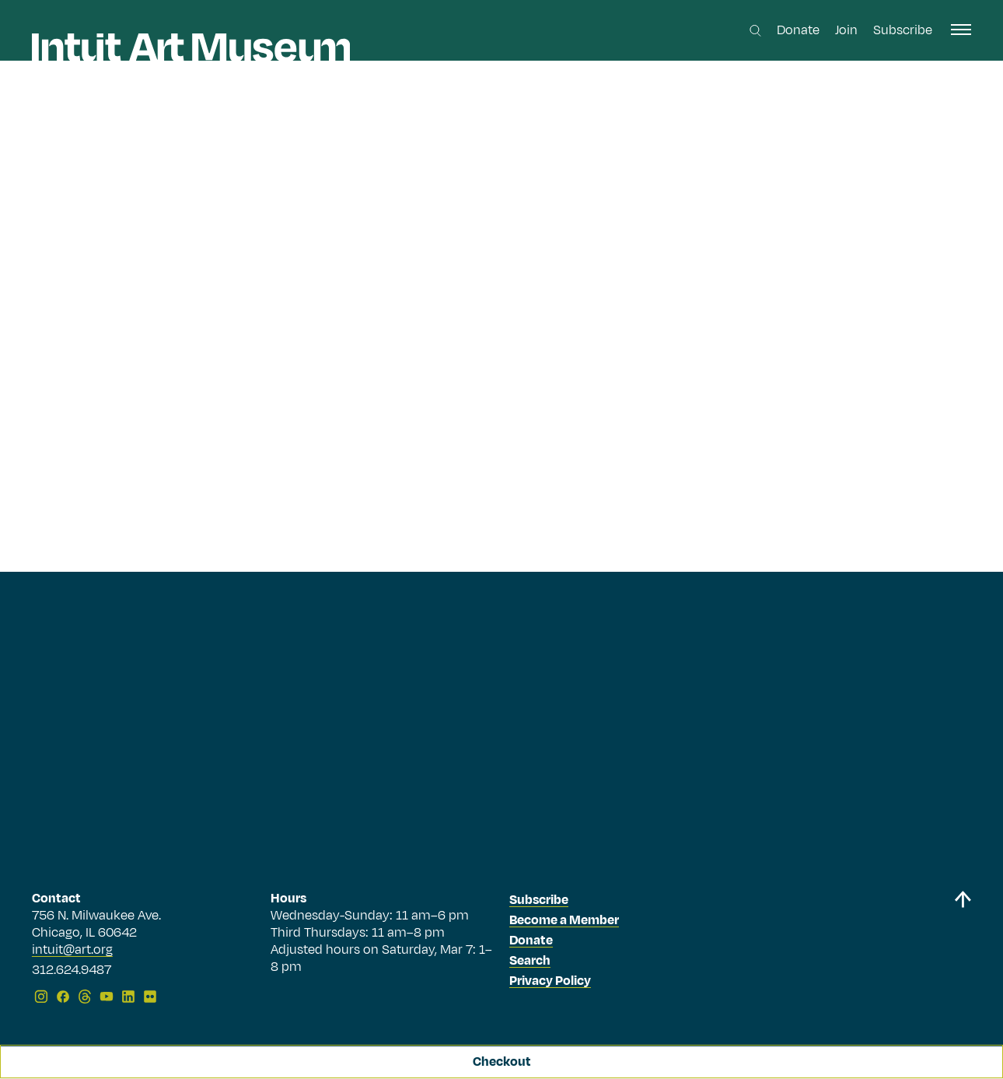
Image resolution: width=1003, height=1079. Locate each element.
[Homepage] (191, 47)
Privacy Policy (550, 981)
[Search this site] (755, 31)
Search (529, 960)
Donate (798, 30)
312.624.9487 (71, 970)
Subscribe (902, 30)
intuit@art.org (72, 950)
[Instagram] (41, 997)
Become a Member (564, 920)
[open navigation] (961, 29)
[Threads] (85, 997)
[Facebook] (63, 997)
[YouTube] (107, 997)
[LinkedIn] (128, 997)
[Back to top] (962, 950)
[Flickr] (150, 997)
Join (846, 30)
